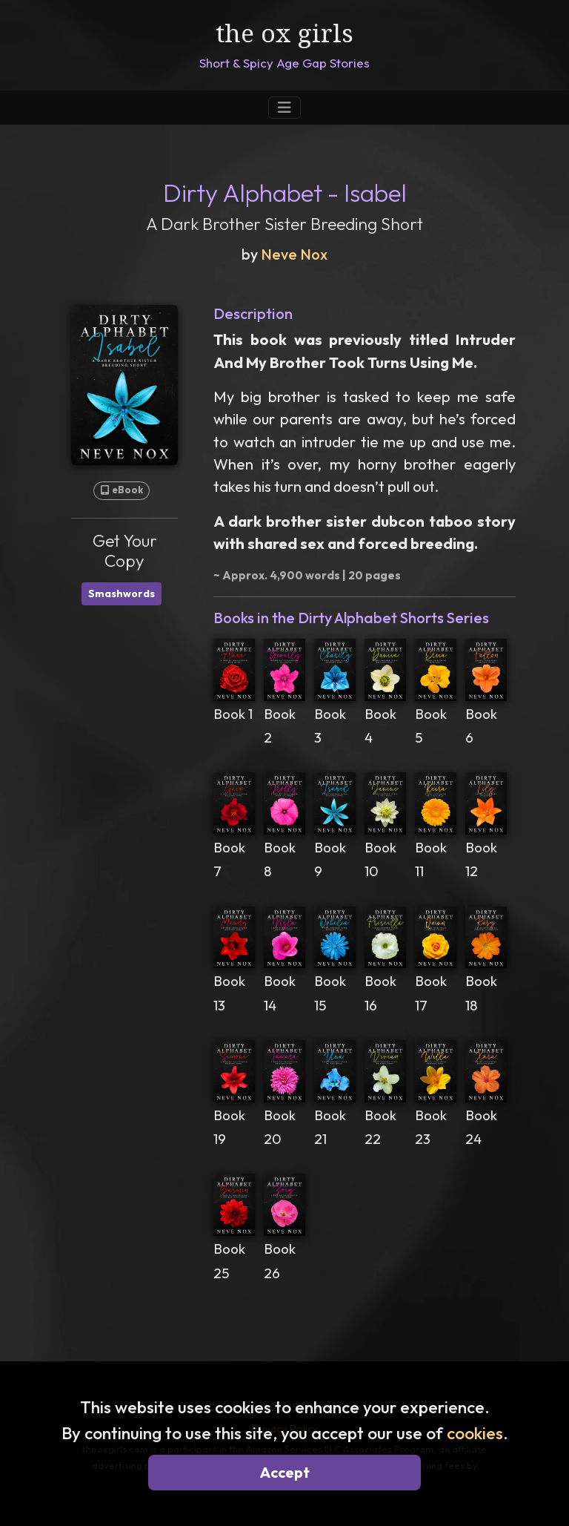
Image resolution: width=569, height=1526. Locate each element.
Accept (285, 1472)
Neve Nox (294, 254)
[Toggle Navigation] (284, 107)
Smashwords (121, 593)
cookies (475, 1433)
